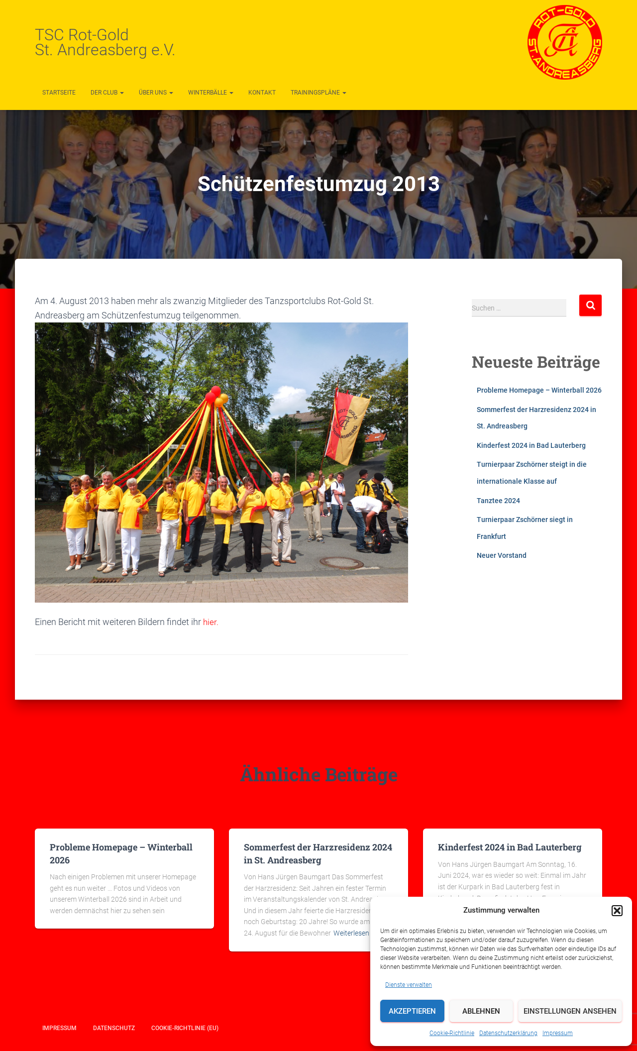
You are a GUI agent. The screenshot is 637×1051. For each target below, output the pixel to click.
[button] (617, 911)
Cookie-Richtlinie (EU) (184, 1028)
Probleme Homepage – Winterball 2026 (539, 390)
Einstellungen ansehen (570, 1011)
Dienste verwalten (408, 984)
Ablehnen (481, 1011)
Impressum (557, 1033)
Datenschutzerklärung (508, 1033)
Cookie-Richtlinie (451, 1033)
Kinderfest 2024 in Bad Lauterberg (531, 445)
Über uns (156, 92)
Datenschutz (114, 1028)
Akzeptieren (412, 1011)
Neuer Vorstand (502, 555)
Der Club (107, 92)
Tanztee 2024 (498, 501)
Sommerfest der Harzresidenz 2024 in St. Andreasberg (318, 853)
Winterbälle (210, 92)
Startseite (59, 92)
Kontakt (262, 92)
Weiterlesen (351, 933)
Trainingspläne (318, 92)
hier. (210, 622)
